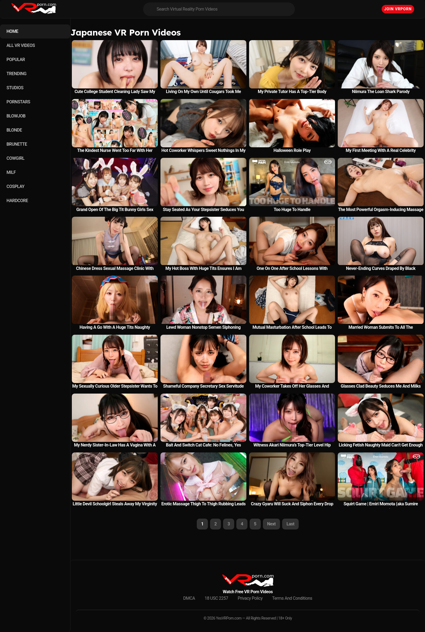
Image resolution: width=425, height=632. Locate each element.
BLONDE (14, 130)
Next (271, 523)
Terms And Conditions (292, 598)
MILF (11, 172)
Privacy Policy (250, 598)
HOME (12, 31)
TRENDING (16, 73)
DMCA (189, 598)
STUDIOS (15, 87)
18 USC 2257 (216, 598)
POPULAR (16, 59)
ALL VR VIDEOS (21, 45)
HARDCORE (17, 200)
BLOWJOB (16, 116)
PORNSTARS (18, 101)
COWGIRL (15, 158)
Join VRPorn (398, 9)
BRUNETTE (17, 144)
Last (290, 523)
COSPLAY (15, 186)
